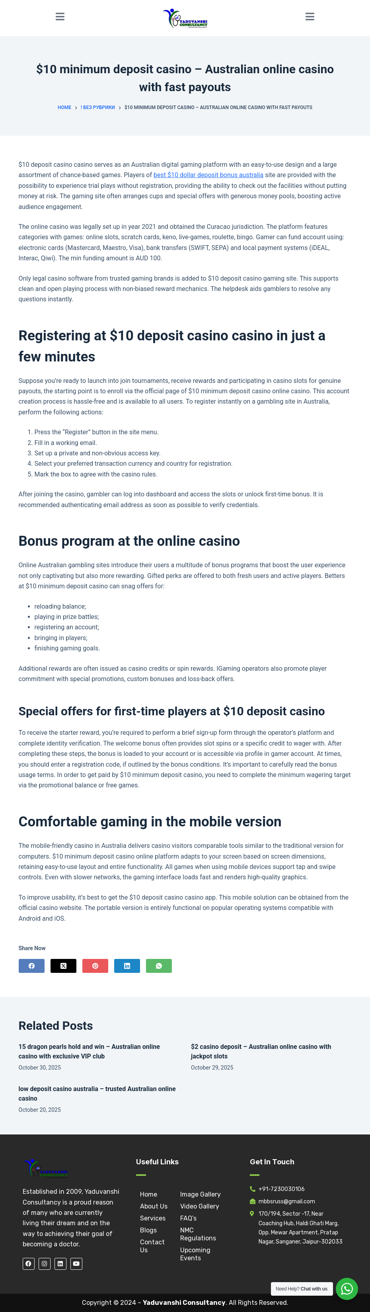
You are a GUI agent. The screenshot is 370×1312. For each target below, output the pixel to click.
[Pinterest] (95, 966)
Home (148, 1194)
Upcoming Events (195, 1254)
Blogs (148, 1230)
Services (153, 1218)
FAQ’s (188, 1218)
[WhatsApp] (159, 966)
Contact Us (152, 1246)
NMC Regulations (198, 1234)
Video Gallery (199, 1206)
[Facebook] (32, 966)
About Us (153, 1206)
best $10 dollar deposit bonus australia (208, 175)
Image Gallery (200, 1194)
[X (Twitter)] (63, 966)
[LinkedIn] (127, 966)
